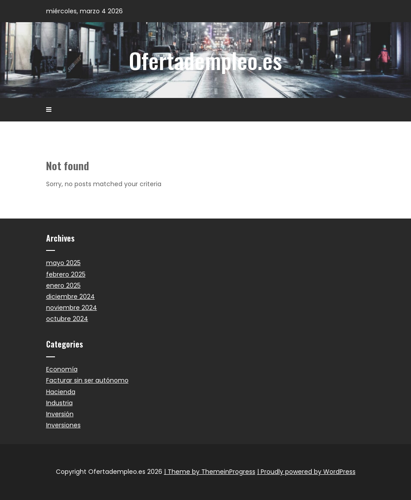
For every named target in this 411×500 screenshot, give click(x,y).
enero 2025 (63, 285)
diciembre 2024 (70, 296)
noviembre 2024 (71, 307)
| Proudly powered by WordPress (306, 471)
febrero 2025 (66, 274)
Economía (62, 369)
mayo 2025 (63, 262)
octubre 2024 (67, 318)
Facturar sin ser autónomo (87, 380)
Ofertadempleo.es (205, 59)
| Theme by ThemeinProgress (209, 471)
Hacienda (60, 391)
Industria (59, 402)
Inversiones (63, 425)
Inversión (60, 414)
